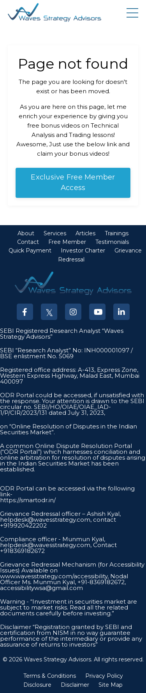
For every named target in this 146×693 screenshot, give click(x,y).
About (26, 233)
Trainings (116, 233)
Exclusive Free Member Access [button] (73, 182)
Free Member (67, 241)
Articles (85, 233)
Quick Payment (30, 250)
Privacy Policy (104, 675)
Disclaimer (75, 684)
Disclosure (37, 684)
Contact (28, 241)
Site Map (111, 684)
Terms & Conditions (49, 675)
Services (55, 233)
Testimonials (112, 241)
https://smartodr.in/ (28, 500)
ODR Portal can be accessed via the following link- (67, 491)
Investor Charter (83, 250)
